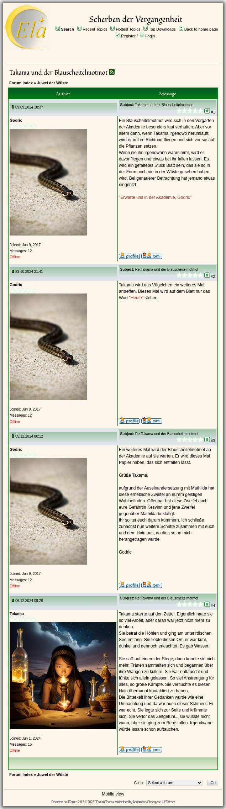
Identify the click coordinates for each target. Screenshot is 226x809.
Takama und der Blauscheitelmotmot (58, 72)
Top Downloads (162, 29)
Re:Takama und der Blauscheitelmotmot (166, 269)
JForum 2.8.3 (75, 802)
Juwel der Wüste (52, 83)
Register (128, 36)
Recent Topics (95, 29)
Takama (17, 614)
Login (150, 36)
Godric (16, 120)
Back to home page (201, 29)
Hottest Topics (128, 29)
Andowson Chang (144, 802)
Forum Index (21, 83)
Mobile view (113, 794)
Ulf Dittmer (168, 802)
